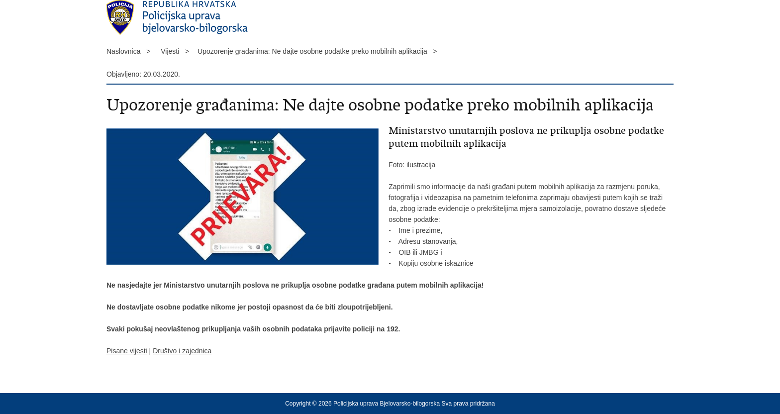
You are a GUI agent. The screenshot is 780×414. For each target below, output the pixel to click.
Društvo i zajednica (182, 351)
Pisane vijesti (126, 351)
